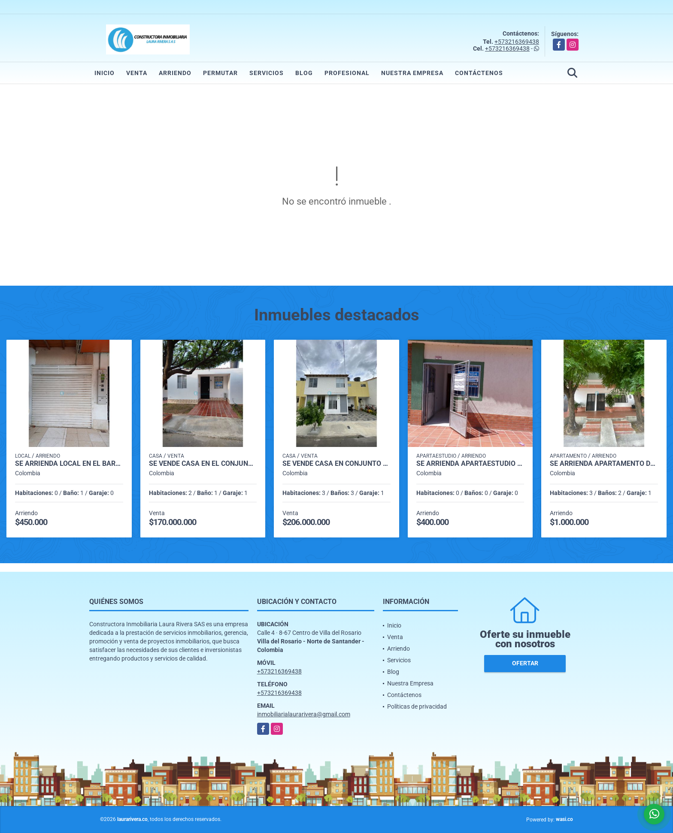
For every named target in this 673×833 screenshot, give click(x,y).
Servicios (266, 72)
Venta (136, 72)
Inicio (104, 72)
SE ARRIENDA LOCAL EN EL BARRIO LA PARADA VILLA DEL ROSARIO (69, 463)
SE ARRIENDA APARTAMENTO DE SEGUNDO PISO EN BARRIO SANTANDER (604, 463)
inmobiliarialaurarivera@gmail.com (303, 714)
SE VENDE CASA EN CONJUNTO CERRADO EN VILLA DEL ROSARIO (336, 463)
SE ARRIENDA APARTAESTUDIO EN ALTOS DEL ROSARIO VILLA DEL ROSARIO (470, 463)
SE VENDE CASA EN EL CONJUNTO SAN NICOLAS (203, 463)
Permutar (220, 72)
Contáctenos (479, 72)
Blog (304, 72)
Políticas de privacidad (417, 706)
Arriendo (175, 72)
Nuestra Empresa (412, 72)
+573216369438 (516, 41)
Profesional (347, 72)
